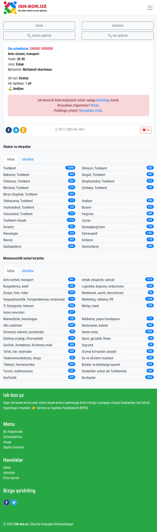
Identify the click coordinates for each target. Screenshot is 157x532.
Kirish (95, 105)
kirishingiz (103, 100)
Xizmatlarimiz (12, 437)
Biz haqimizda (12, 432)
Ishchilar (118, 25)
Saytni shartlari (13, 447)
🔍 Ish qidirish (118, 35)
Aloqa (7, 442)
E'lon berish (11, 478)
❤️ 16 (146, 130)
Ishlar (39, 25)
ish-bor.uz (13, 395)
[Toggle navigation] (150, 7)
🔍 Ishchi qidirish (39, 35)
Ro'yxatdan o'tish (90, 111)
